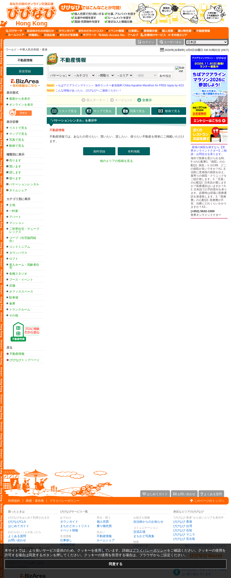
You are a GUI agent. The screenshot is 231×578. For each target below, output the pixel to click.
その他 (13, 315)
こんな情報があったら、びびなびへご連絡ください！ (84, 90)
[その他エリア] (177, 35)
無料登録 (99, 151)
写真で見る (16, 139)
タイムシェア (18, 190)
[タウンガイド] (65, 30)
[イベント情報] (115, 30)
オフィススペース (21, 291)
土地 (12, 204)
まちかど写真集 (143, 536)
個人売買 (103, 521)
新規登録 (25, 71)
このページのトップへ (209, 500)
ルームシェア (106, 540)
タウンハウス (18, 252)
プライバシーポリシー (64, 500)
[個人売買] (166, 30)
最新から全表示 (19, 98)
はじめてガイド (18, 526)
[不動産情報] (202, 30)
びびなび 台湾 (182, 526)
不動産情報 (25, 60)
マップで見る (18, 133)
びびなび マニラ (184, 534)
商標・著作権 (35, 500)
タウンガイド (69, 521)
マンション (16, 222)
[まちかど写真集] (67, 35)
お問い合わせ (17, 540)
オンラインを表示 (21, 104)
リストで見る (18, 127)
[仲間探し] (32, 35)
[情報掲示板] (149, 30)
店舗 (12, 285)
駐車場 (13, 297)
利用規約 (14, 500)
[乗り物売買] (183, 30)
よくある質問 (17, 536)
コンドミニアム (19, 246)
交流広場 (139, 531)
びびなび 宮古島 (184, 539)
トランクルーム (19, 309)
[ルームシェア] (15, 35)
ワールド (11, 49)
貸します (15, 172)
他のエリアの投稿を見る (116, 161)
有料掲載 (134, 151)
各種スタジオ (18, 273)
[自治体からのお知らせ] (39, 30)
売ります (15, 160)
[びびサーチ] (14, 30)
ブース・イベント (21, 279)
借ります (15, 178)
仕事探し (66, 540)
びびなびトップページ (24, 359)
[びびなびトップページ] (29, 13)
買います (15, 166)
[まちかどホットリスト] (90, 30)
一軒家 (13, 210)
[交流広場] (48, 35)
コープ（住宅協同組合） (22, 239)
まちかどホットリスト (75, 526)
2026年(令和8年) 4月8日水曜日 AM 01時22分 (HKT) (197, 50)
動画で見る (16, 145)
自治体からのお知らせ (148, 521)
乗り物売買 (104, 526)
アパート (15, 216)
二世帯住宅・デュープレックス (24, 230)
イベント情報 (69, 530)
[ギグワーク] (88, 35)
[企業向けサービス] (153, 35)
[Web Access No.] (112, 35)
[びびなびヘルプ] (133, 35)
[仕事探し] (132, 30)
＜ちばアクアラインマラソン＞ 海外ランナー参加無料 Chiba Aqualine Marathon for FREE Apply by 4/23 (115, 85)
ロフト (13, 258)
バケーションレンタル (24, 184)
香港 (44, 49)
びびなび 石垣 (182, 530)
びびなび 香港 (182, 521)
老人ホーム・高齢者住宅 (24, 266)
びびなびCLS (17, 521)
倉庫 (12, 303)
